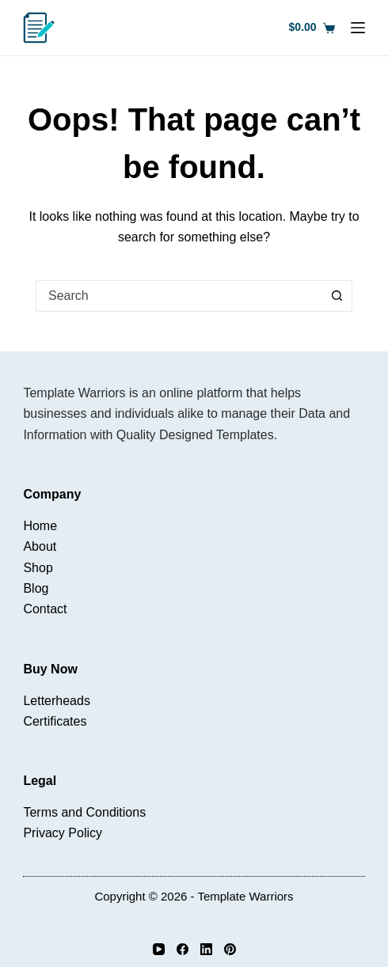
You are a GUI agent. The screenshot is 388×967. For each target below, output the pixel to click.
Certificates (54, 721)
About (39, 546)
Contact (45, 609)
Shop (37, 568)
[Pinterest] (230, 949)
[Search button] (336, 296)
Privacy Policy (62, 833)
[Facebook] (182, 949)
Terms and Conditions (84, 812)
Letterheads (56, 700)
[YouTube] (159, 949)
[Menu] (358, 28)
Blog (35, 588)
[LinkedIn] (206, 949)
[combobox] (178, 296)
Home (40, 526)
